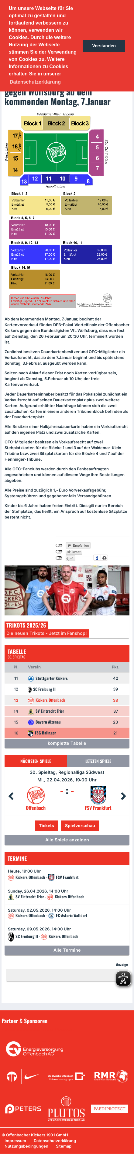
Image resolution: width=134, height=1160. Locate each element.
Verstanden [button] (104, 45)
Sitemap (63, 1146)
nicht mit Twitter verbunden (59, 552)
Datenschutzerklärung (55, 1140)
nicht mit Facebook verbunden (59, 545)
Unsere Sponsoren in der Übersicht (39, 1029)
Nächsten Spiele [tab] (35, 761)
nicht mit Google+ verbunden (59, 558)
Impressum (15, 1140)
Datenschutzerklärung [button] (35, 82)
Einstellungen (104, 558)
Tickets (46, 825)
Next (123, 796)
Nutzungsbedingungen (26, 1146)
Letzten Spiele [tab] (98, 761)
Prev (11, 796)
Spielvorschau (80, 825)
